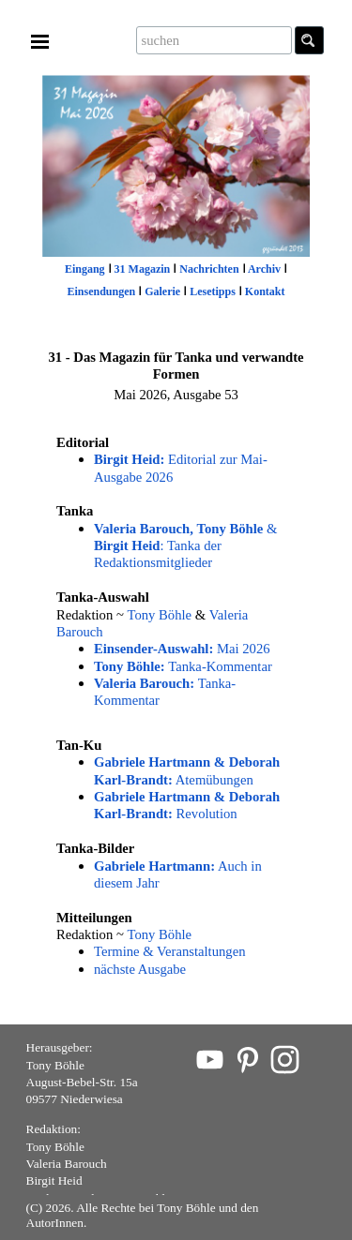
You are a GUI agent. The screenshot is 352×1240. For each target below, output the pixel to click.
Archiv (264, 269)
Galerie (162, 291)
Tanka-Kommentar (183, 666)
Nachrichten (208, 269)
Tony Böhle (160, 614)
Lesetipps (213, 291)
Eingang (85, 269)
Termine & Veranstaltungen (170, 951)
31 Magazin (143, 269)
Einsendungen (101, 291)
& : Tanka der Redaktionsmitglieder (185, 546)
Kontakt (265, 291)
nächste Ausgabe (140, 969)
